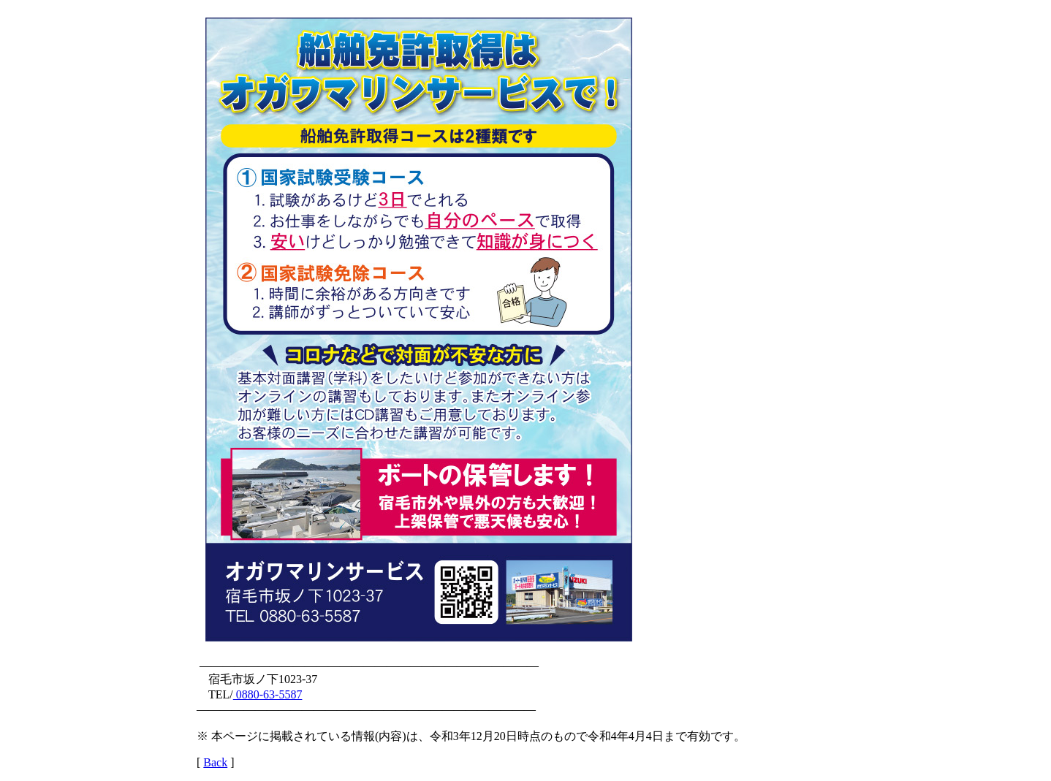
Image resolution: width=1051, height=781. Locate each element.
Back (215, 762)
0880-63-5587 (268, 694)
